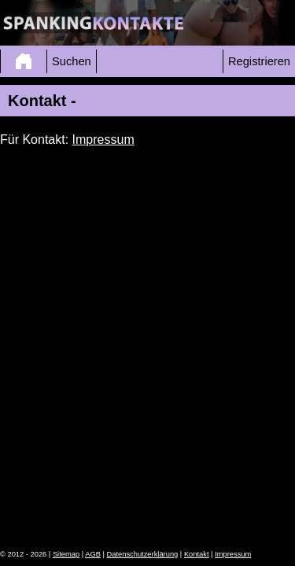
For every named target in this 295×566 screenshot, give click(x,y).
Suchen (71, 61)
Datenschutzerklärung (143, 554)
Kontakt (196, 554)
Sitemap (66, 554)
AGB (93, 554)
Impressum (103, 139)
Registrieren (259, 61)
